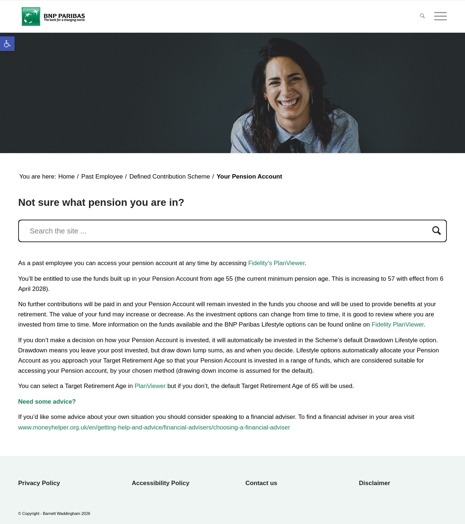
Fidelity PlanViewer (398, 324)
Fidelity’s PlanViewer (276, 263)
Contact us (261, 483)
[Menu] (438, 16)
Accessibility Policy (161, 483)
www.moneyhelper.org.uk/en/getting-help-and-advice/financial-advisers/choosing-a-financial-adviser (154, 427)
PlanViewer (150, 386)
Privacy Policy (39, 483)
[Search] (422, 16)
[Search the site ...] (232, 230)
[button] (7, 43)
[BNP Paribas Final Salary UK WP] (53, 16)
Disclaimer (374, 483)
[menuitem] (422, 16)
